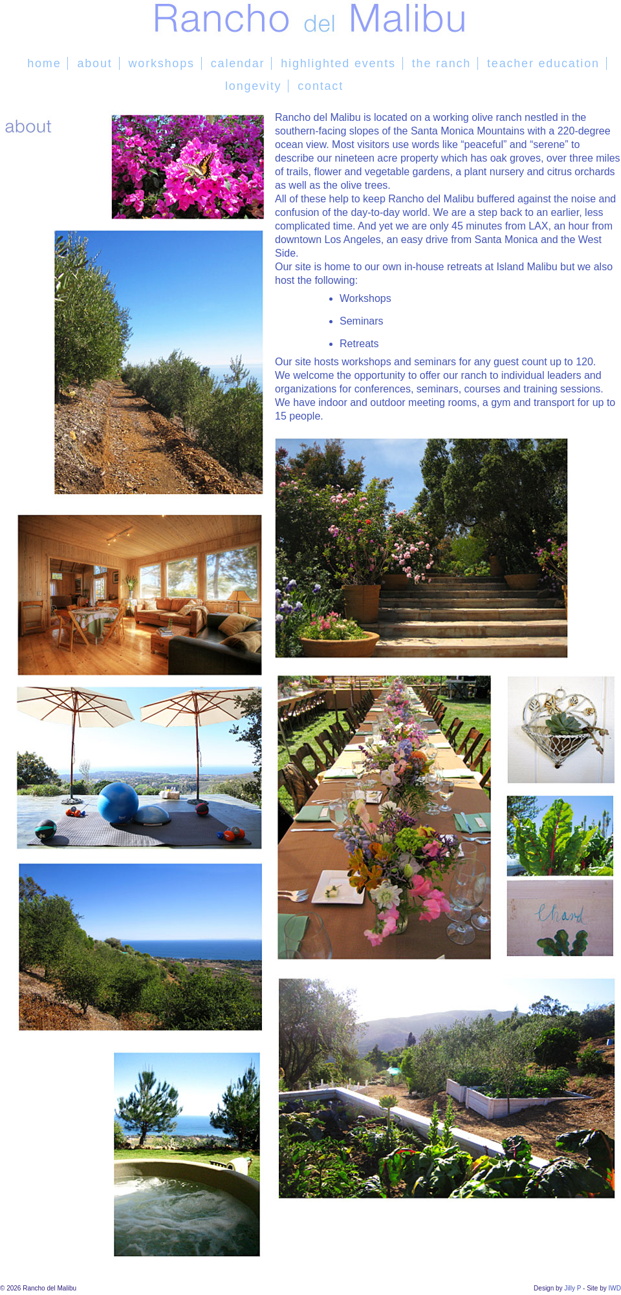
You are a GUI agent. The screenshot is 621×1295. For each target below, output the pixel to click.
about (94, 63)
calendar (238, 63)
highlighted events (338, 63)
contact (320, 86)
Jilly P (572, 1288)
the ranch (441, 63)
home (44, 63)
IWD (615, 1288)
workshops (162, 63)
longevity (253, 86)
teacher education (543, 63)
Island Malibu (526, 266)
